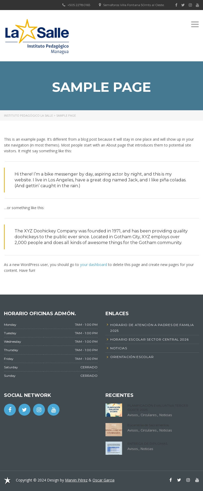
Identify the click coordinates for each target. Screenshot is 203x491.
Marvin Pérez (76, 480)
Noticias (165, 414)
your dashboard (93, 264)
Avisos (132, 414)
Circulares (149, 414)
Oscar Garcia (103, 480)
